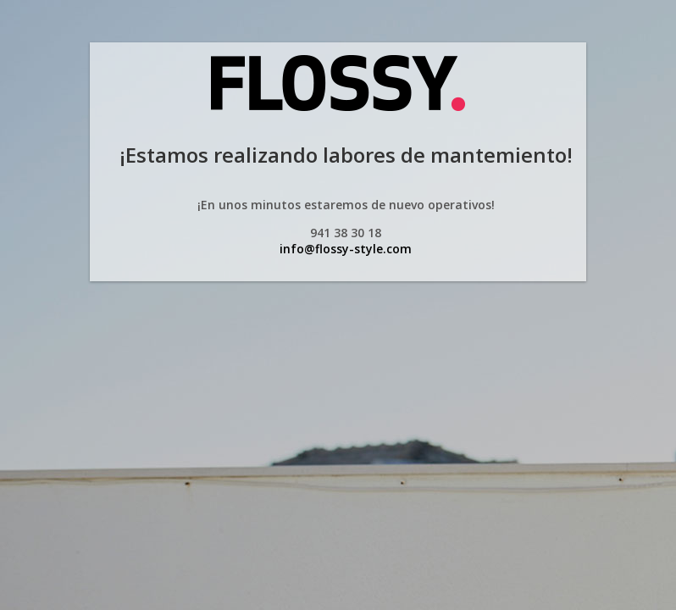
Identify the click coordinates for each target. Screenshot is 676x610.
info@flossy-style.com (346, 249)
